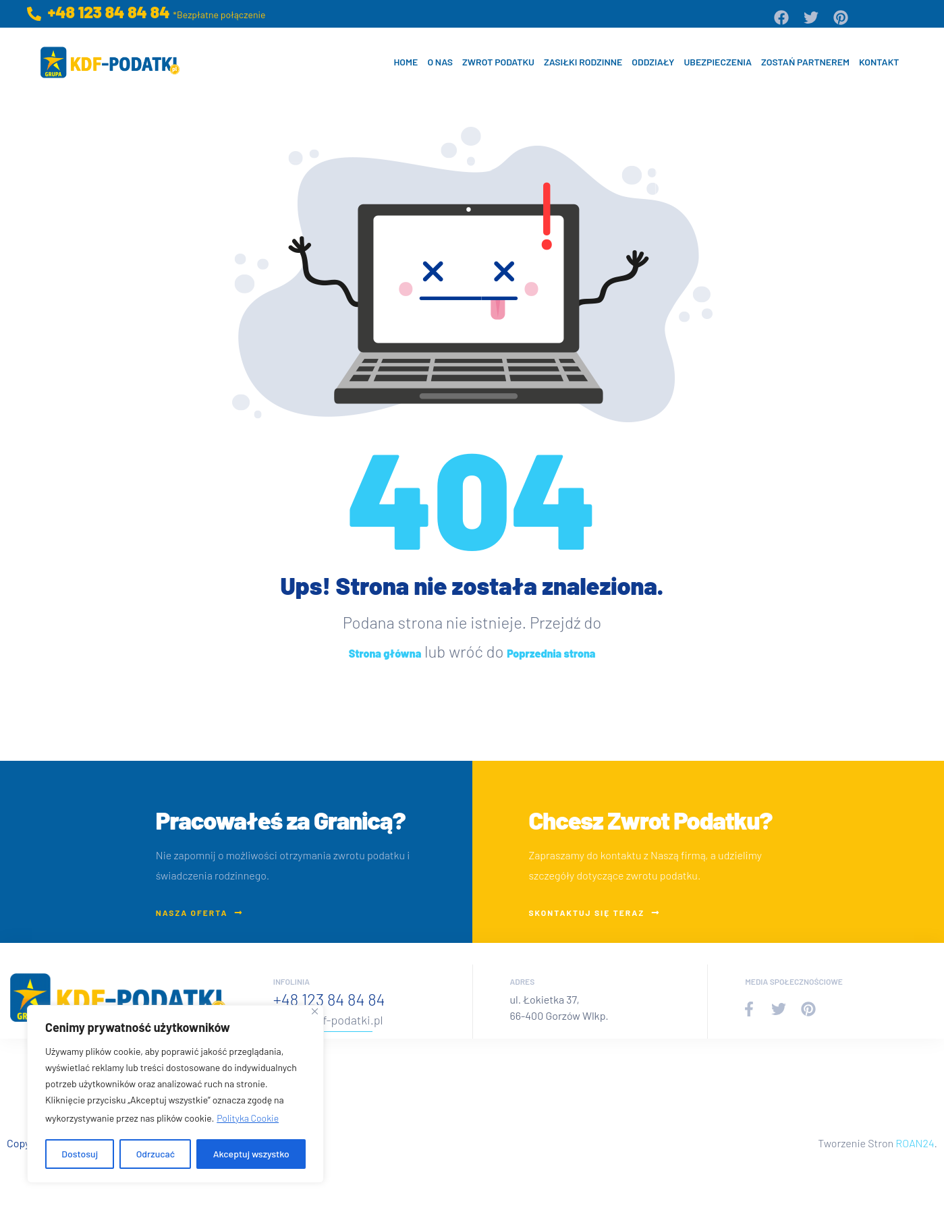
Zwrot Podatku (498, 61)
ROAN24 (914, 1142)
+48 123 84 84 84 (329, 999)
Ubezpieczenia (718, 61)
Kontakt (879, 61)
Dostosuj (79, 1153)
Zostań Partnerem (805, 61)
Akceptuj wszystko (251, 1153)
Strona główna (385, 653)
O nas (440, 61)
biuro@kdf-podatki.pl (328, 1019)
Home (405, 61)
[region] (175, 1094)
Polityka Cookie (248, 1118)
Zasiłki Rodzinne (583, 61)
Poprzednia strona (551, 653)
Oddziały (653, 61)
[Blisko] (315, 1011)
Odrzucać (155, 1153)
